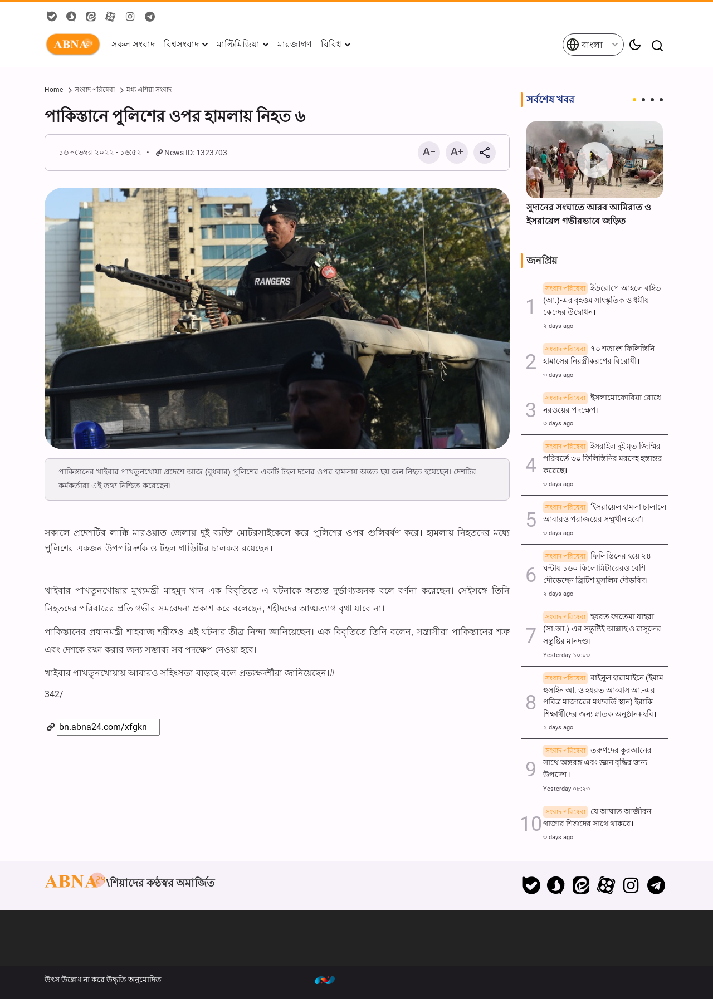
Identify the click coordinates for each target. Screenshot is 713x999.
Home (54, 90)
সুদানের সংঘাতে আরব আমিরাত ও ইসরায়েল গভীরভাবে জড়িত (588, 214)
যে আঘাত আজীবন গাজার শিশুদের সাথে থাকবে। (597, 818)
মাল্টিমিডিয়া (238, 44)
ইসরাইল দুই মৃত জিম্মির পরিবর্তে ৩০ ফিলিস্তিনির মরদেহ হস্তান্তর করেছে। (602, 459)
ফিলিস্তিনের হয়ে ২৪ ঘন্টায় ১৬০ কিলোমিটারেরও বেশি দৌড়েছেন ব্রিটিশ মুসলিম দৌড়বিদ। (597, 568)
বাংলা (584, 44)
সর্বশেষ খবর (550, 99)
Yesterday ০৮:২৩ (566, 788)
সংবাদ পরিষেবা (95, 90)
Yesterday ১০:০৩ (566, 655)
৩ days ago (558, 375)
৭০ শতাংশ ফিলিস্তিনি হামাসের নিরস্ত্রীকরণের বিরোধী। (599, 355)
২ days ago (558, 326)
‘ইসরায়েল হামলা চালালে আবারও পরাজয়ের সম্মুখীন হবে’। (604, 513)
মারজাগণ (294, 44)
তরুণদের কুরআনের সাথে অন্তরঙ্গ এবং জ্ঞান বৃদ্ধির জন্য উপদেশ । (597, 763)
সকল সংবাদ (133, 44)
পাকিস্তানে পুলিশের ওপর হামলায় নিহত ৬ (175, 116)
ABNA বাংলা (75, 44)
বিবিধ (331, 44)
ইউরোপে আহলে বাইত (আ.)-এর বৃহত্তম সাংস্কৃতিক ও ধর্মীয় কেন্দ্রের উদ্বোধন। (602, 300)
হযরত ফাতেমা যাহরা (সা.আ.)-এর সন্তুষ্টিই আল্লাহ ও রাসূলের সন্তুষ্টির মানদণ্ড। (602, 629)
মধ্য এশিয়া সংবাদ (149, 90)
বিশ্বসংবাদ (181, 44)
